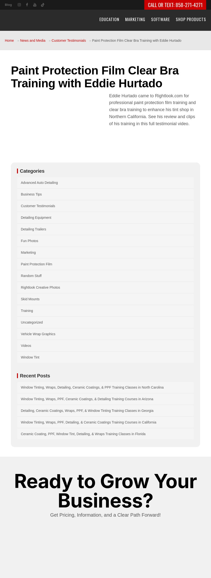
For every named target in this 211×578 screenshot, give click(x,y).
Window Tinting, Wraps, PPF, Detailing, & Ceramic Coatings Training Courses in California (88, 422)
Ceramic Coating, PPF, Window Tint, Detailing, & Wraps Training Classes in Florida (83, 434)
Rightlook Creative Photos (40, 287)
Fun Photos (29, 241)
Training (27, 311)
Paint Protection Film (36, 264)
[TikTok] (43, 4)
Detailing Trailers (33, 229)
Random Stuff (31, 276)
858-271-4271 (189, 4)
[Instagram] (19, 4)
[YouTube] (35, 4)
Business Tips (31, 194)
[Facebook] (27, 4)
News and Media (32, 40)
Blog (8, 5)
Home (9, 40)
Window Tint (30, 357)
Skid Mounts (30, 299)
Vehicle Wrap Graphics (38, 334)
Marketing (28, 252)
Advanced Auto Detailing (39, 183)
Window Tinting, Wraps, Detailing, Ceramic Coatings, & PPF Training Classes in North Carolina (92, 387)
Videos (26, 346)
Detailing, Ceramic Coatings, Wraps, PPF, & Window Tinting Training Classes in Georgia (87, 411)
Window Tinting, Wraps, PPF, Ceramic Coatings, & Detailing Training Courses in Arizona (87, 399)
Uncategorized (32, 322)
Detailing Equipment (36, 218)
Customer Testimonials (69, 40)
